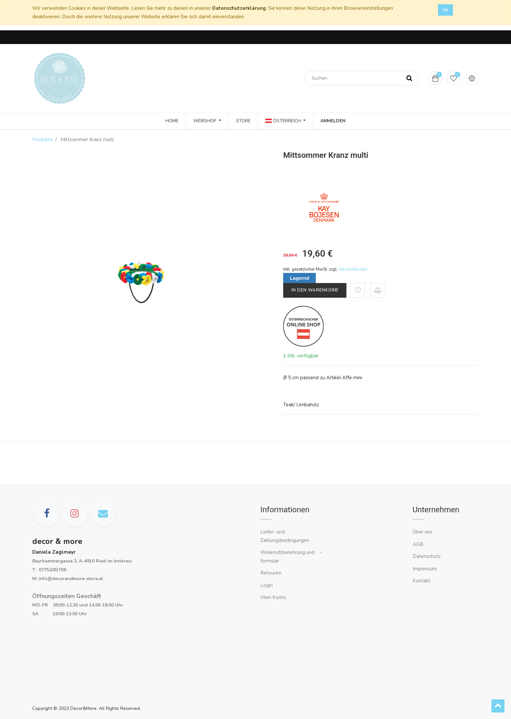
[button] (357, 290)
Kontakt (422, 580)
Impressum (425, 568)
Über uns (422, 532)
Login (266, 585)
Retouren (270, 573)
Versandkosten (353, 269)
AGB (418, 544)
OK (445, 10)
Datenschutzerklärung (239, 8)
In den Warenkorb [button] (314, 290)
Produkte (42, 139)
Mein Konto (273, 597)
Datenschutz (427, 556)
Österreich (283, 121)
